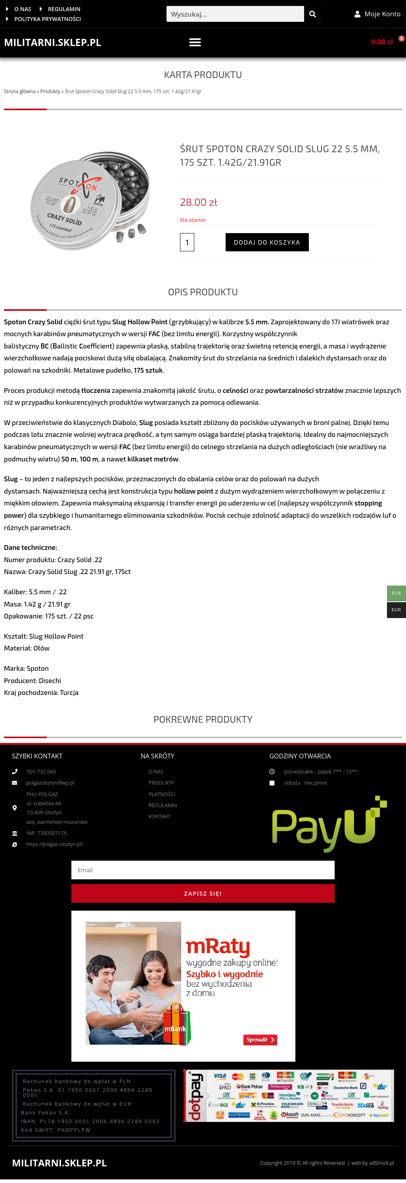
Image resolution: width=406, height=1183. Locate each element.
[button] (195, 43)
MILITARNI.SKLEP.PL (55, 43)
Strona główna (19, 93)
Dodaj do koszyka (267, 243)
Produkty (50, 93)
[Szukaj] (312, 15)
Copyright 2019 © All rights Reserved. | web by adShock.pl (321, 1164)
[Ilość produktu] (187, 244)
